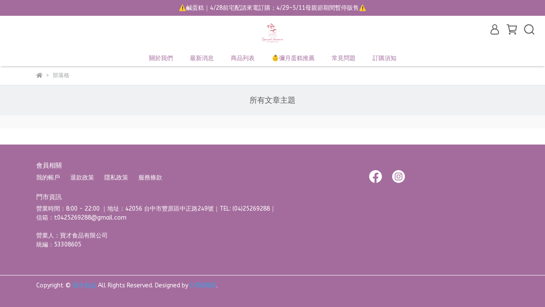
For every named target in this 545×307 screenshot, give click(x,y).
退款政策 (82, 177)
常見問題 (344, 58)
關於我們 (161, 58)
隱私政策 (116, 177)
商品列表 (243, 58)
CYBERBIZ (203, 285)
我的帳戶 (48, 177)
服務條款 (150, 177)
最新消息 (202, 58)
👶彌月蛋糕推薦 (293, 58)
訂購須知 (384, 58)
